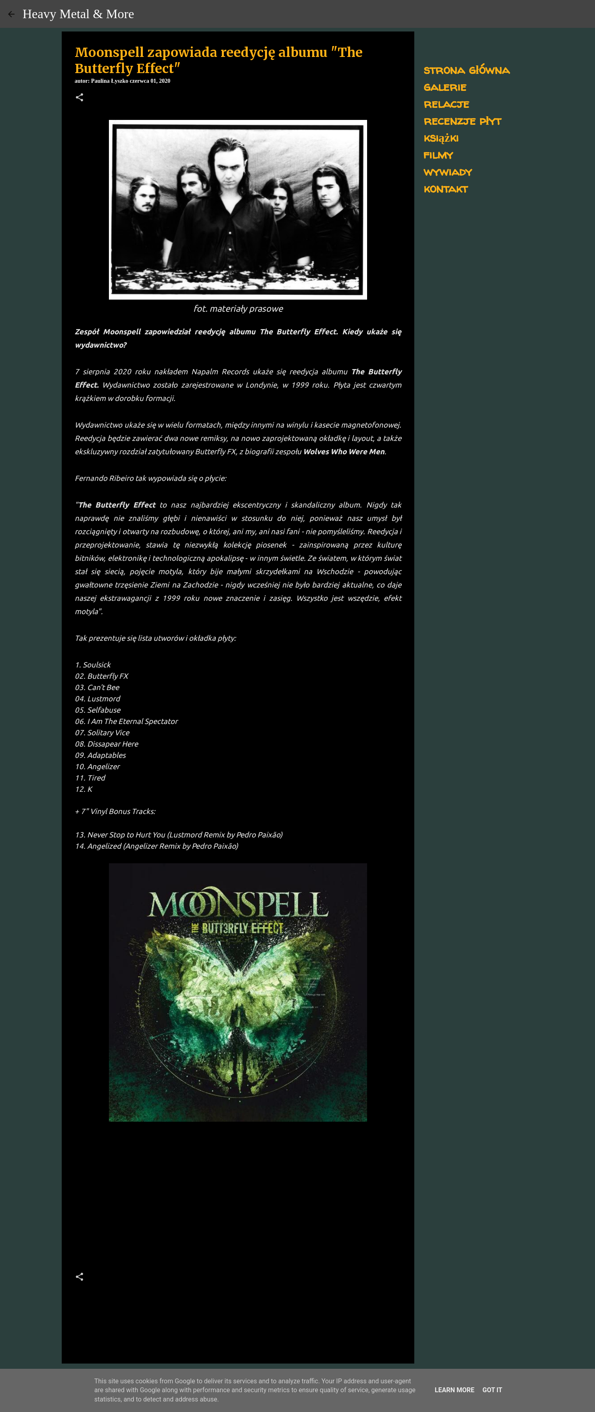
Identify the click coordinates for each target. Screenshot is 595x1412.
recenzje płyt (462, 120)
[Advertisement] (238, 1181)
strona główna (466, 69)
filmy (438, 154)
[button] (79, 98)
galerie (445, 86)
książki (441, 137)
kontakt (446, 188)
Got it (492, 1390)
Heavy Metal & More (78, 13)
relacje (446, 103)
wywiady (448, 171)
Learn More (454, 1390)
